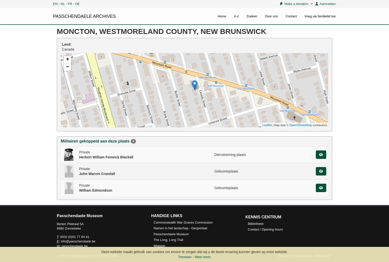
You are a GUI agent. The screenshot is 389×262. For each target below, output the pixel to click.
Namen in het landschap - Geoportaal (180, 228)
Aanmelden (325, 4)
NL (63, 4)
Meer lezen (203, 257)
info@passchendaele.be (78, 241)
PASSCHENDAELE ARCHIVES (84, 16)
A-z (236, 16)
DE (77, 4)
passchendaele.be (75, 246)
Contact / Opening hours (265, 229)
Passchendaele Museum (171, 234)
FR (70, 4)
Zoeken (251, 16)
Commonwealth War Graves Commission (183, 222)
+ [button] (67, 59)
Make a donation (294, 4)
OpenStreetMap (300, 125)
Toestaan (184, 257)
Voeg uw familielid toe (320, 16)
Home (222, 16)
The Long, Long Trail (168, 240)
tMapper (159, 246)
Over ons (271, 16)
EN (55, 4)
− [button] (67, 67)
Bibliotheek (256, 224)
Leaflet (267, 125)
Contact (291, 16)
